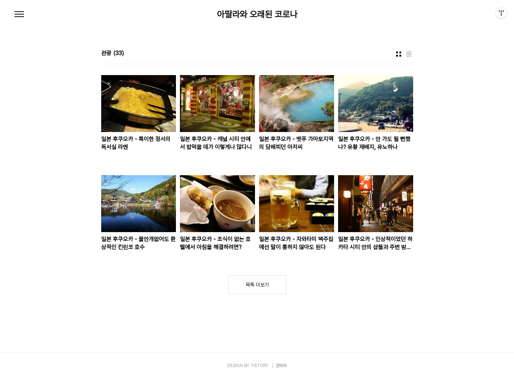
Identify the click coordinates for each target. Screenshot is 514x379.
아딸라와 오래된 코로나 (257, 14)
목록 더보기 (257, 285)
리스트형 (408, 54)
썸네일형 (398, 54)
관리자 (281, 365)
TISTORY (259, 365)
